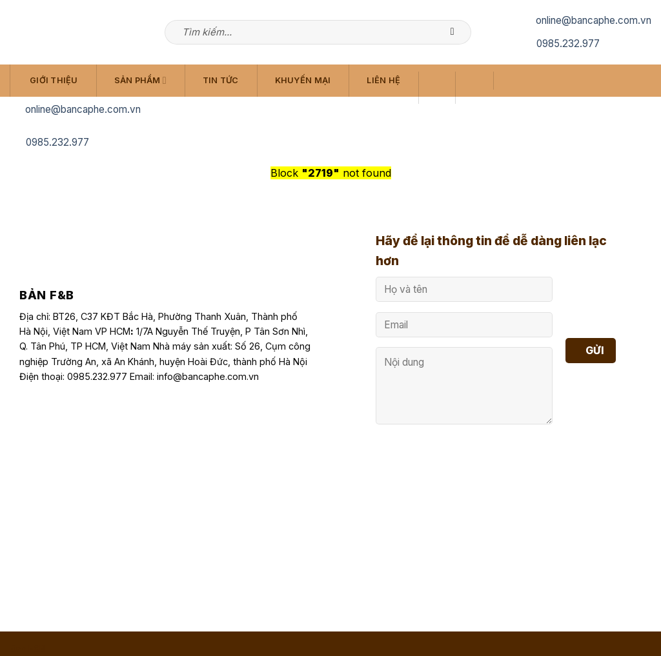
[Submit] (458, 32)
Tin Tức (221, 80)
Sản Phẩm (140, 80)
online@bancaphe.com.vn (593, 20)
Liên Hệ (383, 80)
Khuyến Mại (303, 80)
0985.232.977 (568, 43)
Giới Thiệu (54, 80)
